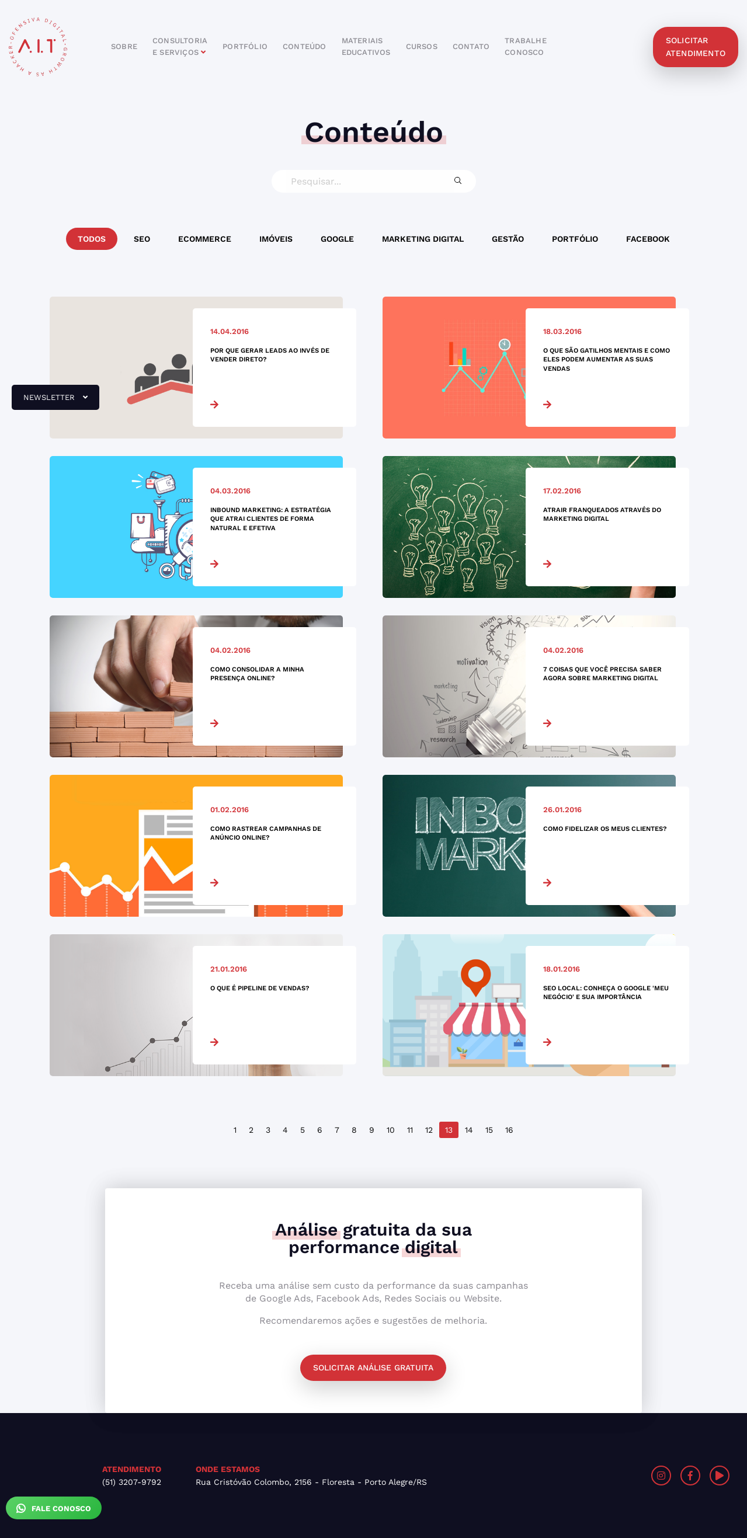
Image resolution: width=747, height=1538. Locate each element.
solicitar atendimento (695, 47)
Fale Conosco (53, 1508)
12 (429, 1130)
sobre (124, 46)
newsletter (50, 401)
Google (337, 238)
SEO (142, 238)
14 (469, 1130)
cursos (421, 46)
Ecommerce (204, 238)
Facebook (648, 238)
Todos (92, 238)
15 (489, 1130)
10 (391, 1130)
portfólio (245, 46)
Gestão (508, 238)
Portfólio (575, 238)
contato (471, 46)
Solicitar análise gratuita (373, 1367)
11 (410, 1130)
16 (509, 1130)
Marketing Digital (423, 238)
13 (449, 1130)
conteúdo (304, 46)
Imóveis (276, 238)
